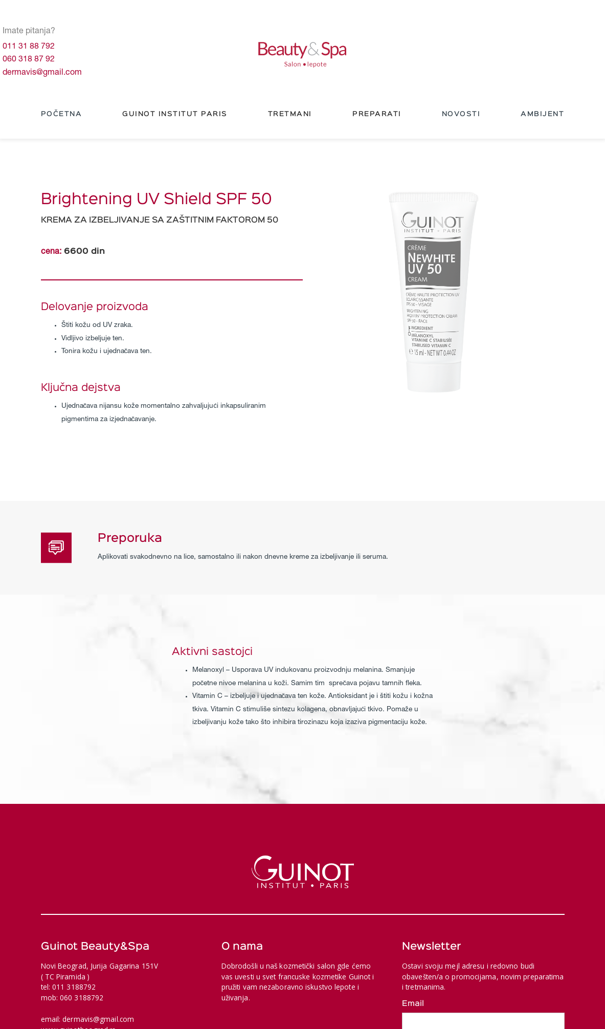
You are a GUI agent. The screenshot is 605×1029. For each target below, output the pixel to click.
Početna (61, 114)
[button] (175, 114)
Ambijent (542, 114)
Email (413, 1004)
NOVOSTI (461, 114)
